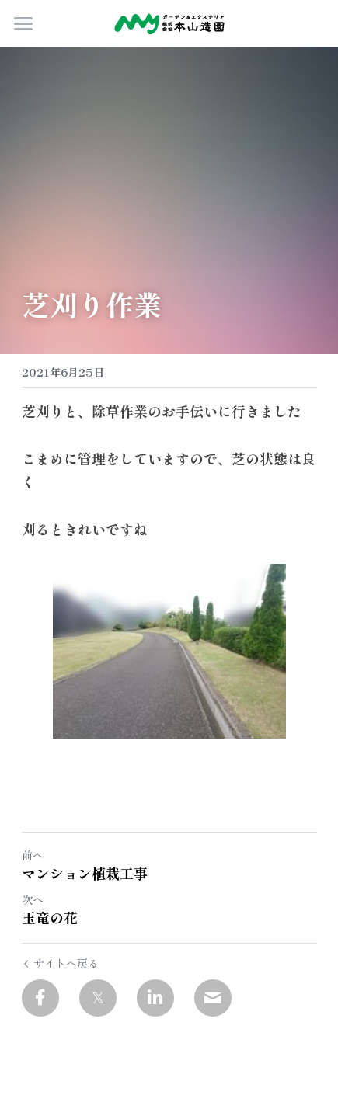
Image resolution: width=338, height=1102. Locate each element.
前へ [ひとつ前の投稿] (33, 855)
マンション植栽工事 (85, 873)
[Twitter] (98, 998)
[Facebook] (40, 998)
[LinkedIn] (155, 998)
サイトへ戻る (60, 963)
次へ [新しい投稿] (33, 899)
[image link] (169, 22)
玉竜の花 (50, 917)
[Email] (213, 998)
